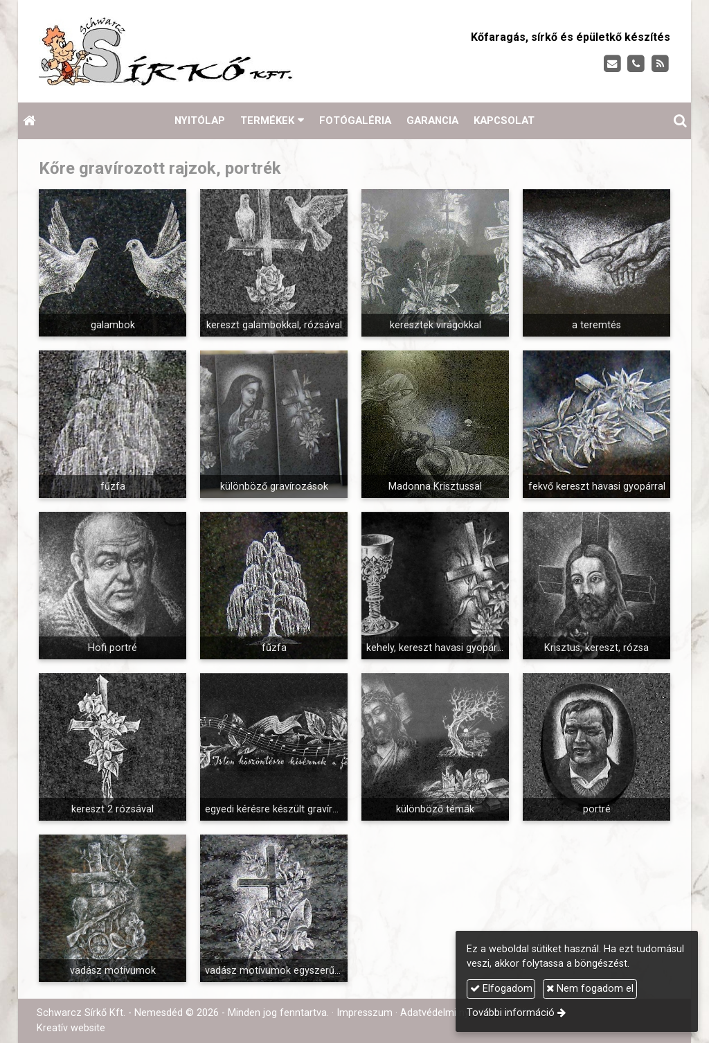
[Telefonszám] (636, 64)
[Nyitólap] (206, 51)
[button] (679, 120)
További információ (511, 1013)
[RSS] (660, 64)
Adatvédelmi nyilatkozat (454, 1013)
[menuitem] (200, 120)
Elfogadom (501, 989)
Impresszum (364, 1013)
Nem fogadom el (590, 989)
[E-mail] (612, 64)
